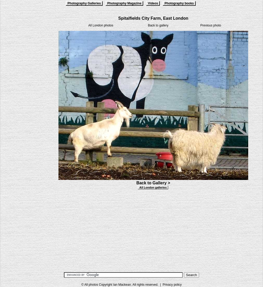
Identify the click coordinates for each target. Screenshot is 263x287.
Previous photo (210, 25)
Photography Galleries (84, 3)
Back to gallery (158, 25)
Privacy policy (172, 284)
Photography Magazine (124, 3)
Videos (153, 3)
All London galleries (153, 187)
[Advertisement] (26, 94)
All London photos (100, 25)
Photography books (179, 3)
